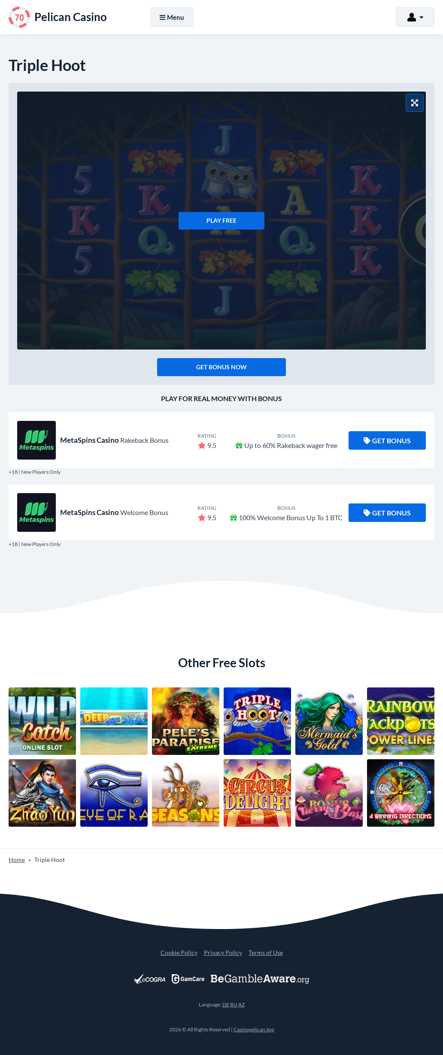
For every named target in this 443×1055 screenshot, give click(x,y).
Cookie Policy (179, 952)
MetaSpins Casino (89, 440)
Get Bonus (387, 440)
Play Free (221, 220)
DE (225, 1004)
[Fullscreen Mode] (415, 103)
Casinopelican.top (254, 1029)
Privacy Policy (223, 952)
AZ (241, 1004)
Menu (171, 17)
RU (233, 1004)
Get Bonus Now (221, 367)
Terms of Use (266, 952)
